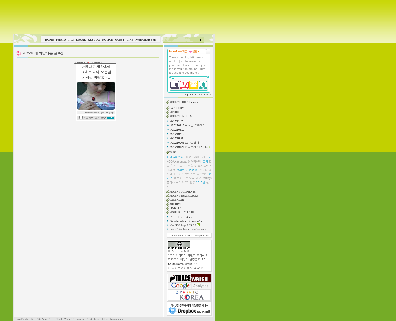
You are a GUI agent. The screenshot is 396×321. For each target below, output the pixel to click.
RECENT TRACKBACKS (183, 195)
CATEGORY (176, 108)
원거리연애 (195, 161)
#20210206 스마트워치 (184, 142)
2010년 (200, 182)
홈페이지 (182, 169)
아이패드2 (182, 182)
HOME (49, 39)
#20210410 (177, 133)
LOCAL (81, 39)
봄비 (196, 157)
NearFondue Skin (145, 39)
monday (182, 161)
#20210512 (177, 129)
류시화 (203, 169)
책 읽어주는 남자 (184, 178)
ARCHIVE (175, 204)
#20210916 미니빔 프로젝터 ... (189, 125)
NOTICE (107, 39)
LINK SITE (175, 208)
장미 (204, 157)
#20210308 (177, 138)
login (194, 94)
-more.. (194, 102)
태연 (198, 178)
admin (202, 94)
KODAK (172, 161)
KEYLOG (94, 39)
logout (188, 94)
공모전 (171, 169)
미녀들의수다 (175, 157)
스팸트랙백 (205, 165)
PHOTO (61, 39)
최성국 (192, 165)
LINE (130, 39)
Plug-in (193, 169)
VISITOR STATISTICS (182, 212)
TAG (71, 39)
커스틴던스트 (187, 173)
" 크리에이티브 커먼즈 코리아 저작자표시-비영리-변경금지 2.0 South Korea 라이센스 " (188, 259)
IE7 (176, 173)
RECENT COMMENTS (182, 191)
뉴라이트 (176, 165)
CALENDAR (176, 199)
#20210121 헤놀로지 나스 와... (189, 146)
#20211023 (177, 121)
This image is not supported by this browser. (114, 17)
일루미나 (202, 173)
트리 (205, 161)
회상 (188, 157)
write (208, 94)
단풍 (192, 182)
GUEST (120, 39)
